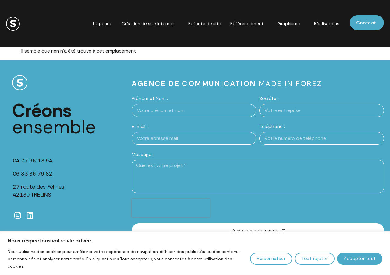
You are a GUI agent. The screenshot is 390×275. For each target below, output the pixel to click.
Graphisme (291, 24)
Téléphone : (272, 126)
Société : (268, 98)
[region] (195, 253)
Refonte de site (204, 24)
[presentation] (171, 208)
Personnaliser (271, 259)
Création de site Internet (150, 24)
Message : (143, 154)
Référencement (249, 24)
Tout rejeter (314, 259)
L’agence (102, 24)
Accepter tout (360, 259)
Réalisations (326, 24)
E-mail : (139, 126)
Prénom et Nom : (150, 98)
